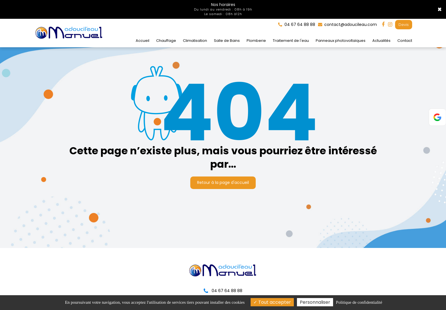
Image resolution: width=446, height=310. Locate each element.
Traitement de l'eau (291, 40)
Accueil (142, 40)
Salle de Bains (227, 40)
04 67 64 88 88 (223, 290)
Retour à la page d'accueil (223, 179)
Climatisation (195, 40)
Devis (403, 24)
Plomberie (256, 40)
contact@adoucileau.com (347, 24)
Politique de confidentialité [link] (359, 302)
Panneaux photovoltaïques (341, 40)
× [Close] (439, 9)
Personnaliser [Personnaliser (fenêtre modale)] (315, 302)
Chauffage (166, 40)
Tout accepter (272, 302)
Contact (404, 40)
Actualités (381, 40)
